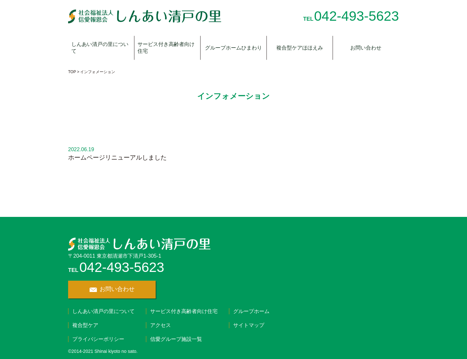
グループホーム (251, 311)
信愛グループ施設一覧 (176, 339)
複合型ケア (85, 325)
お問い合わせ (365, 47)
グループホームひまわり (233, 47)
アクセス (160, 325)
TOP (72, 72)
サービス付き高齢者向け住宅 (166, 47)
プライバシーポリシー (98, 339)
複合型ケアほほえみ (299, 47)
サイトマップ (248, 325)
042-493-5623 (356, 16)
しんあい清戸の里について (99, 47)
